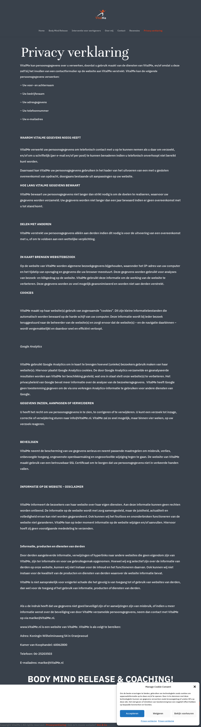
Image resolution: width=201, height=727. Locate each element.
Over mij (109, 31)
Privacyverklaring (56, 724)
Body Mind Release (58, 31)
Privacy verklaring (149, 721)
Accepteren (132, 713)
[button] (194, 686)
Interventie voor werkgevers (86, 31)
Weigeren (158, 713)
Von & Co (102, 724)
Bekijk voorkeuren (184, 713)
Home (42, 31)
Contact (121, 31)
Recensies (134, 31)
